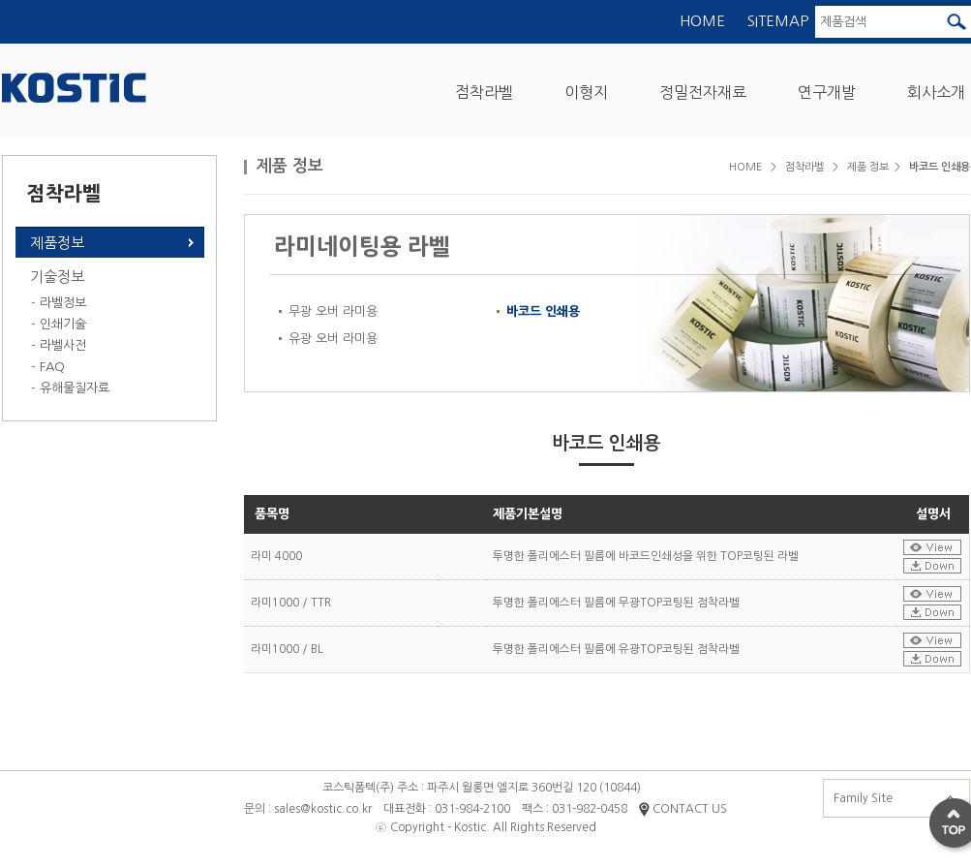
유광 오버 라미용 (333, 338)
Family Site (895, 798)
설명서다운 (932, 566)
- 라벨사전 (58, 345)
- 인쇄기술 (58, 324)
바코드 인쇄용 (543, 311)
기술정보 (57, 276)
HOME (702, 21)
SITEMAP (777, 21)
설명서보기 (932, 547)
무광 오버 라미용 (333, 311)
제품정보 (57, 242)
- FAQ (48, 366)
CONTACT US (683, 809)
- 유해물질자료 (70, 388)
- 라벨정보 (58, 302)
